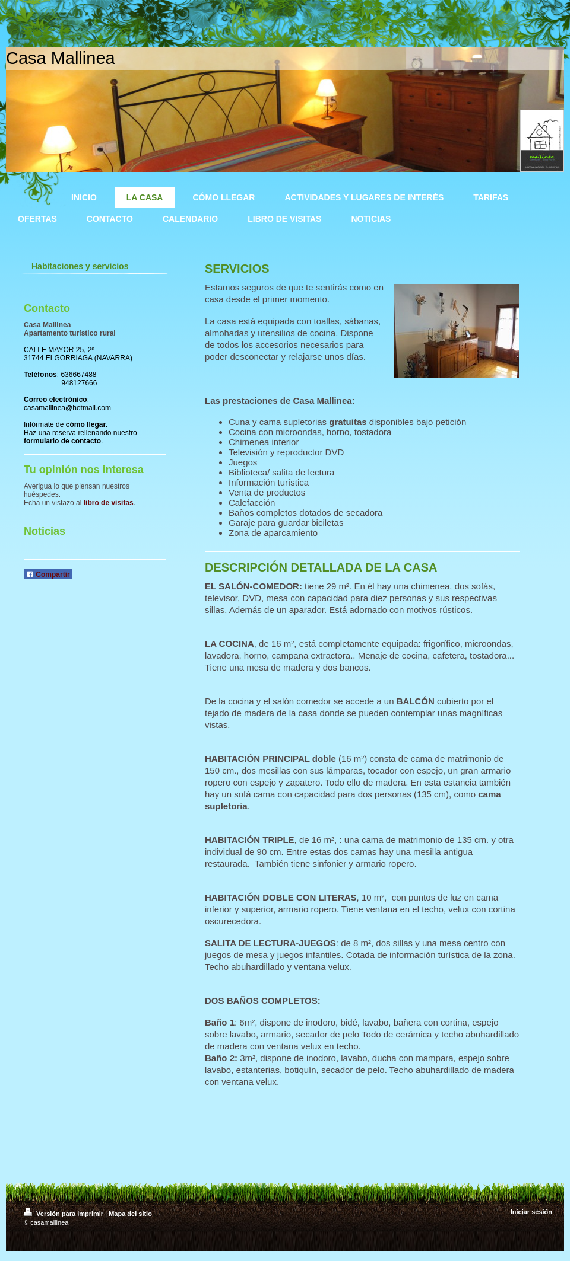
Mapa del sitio (130, 1213)
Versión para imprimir (64, 1213)
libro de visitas (109, 503)
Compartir (48, 574)
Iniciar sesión (531, 1211)
